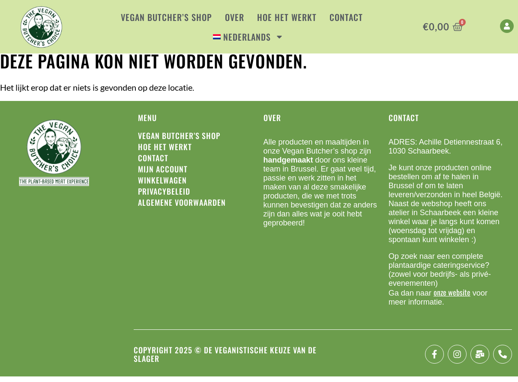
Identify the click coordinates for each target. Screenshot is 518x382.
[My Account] (507, 26)
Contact (346, 17)
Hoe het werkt (287, 17)
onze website (452, 297)
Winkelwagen (162, 185)
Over (234, 17)
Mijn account (163, 174)
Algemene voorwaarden (182, 207)
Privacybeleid (164, 196)
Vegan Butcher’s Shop (166, 17)
